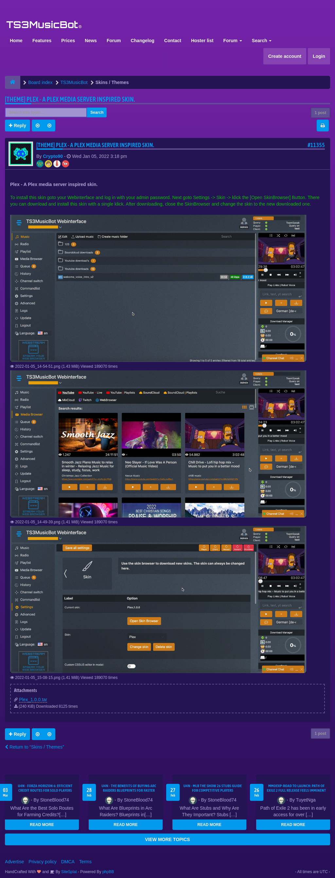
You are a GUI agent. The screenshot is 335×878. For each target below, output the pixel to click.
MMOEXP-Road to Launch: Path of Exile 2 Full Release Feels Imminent (296, 788)
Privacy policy (42, 861)
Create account (284, 56)
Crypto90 (53, 156)
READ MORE (42, 824)
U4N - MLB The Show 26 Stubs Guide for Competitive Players (213, 788)
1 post (320, 112)
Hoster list (202, 40)
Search (262, 40)
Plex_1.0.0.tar (33, 699)
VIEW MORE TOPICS (167, 839)
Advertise (14, 861)
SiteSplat (68, 872)
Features (41, 40)
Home (16, 40)
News (91, 40)
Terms (85, 861)
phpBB (108, 872)
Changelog (142, 40)
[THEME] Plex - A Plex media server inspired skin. (70, 99)
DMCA (68, 861)
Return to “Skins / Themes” (34, 747)
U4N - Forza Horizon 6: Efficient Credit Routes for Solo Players (45, 788)
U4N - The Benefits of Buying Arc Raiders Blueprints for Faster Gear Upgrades (128, 790)
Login (319, 56)
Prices (68, 40)
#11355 (316, 145)
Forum (114, 40)
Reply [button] (17, 125)
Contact (172, 40)
